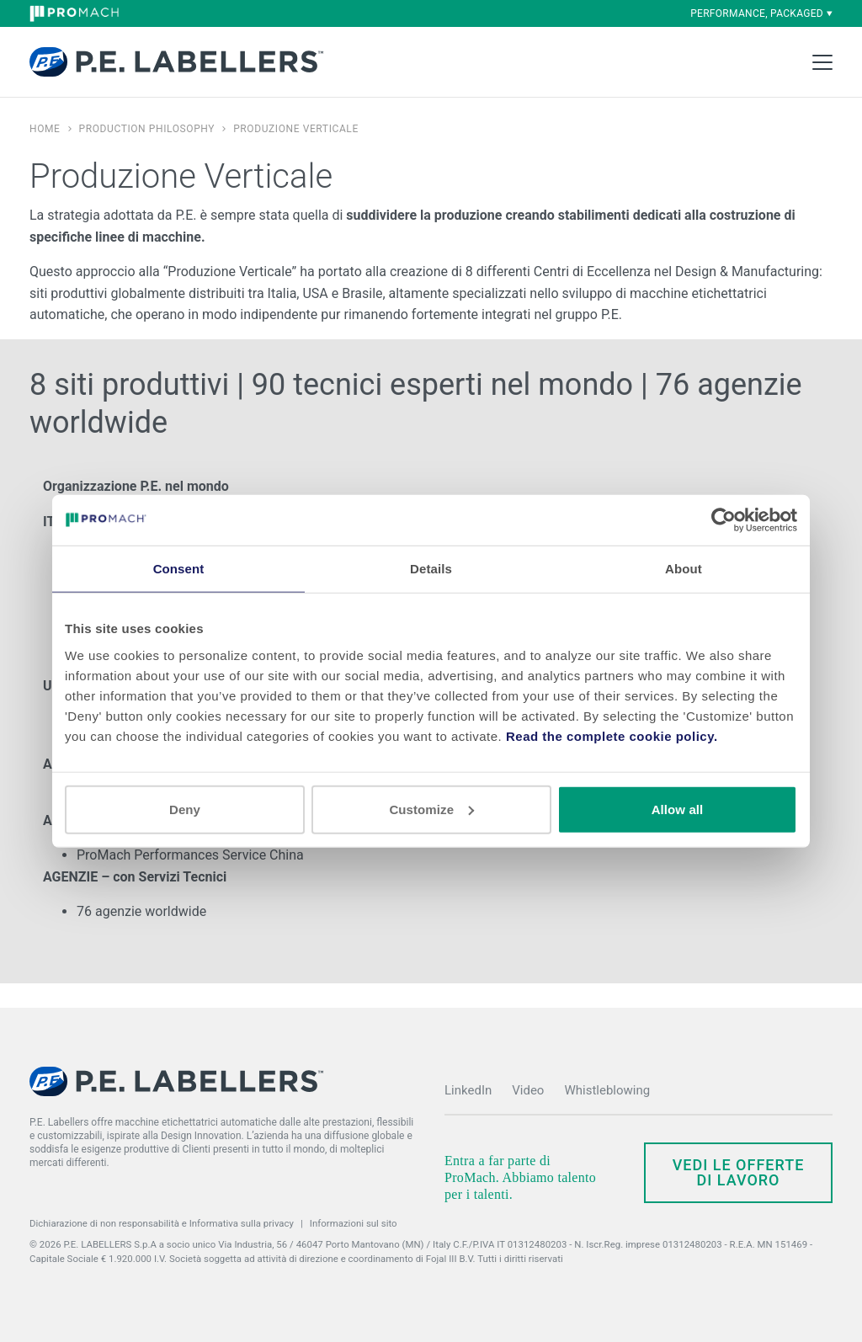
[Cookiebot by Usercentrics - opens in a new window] (723, 520)
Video (528, 1090)
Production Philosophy (147, 129)
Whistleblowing (607, 1090)
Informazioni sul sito (353, 1223)
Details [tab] (431, 569)
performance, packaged (761, 13)
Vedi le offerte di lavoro (739, 1172)
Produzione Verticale (296, 129)
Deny (184, 808)
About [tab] (683, 569)
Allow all (678, 808)
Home (45, 129)
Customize (431, 808)
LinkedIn (468, 1090)
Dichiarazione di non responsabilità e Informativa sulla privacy (161, 1223)
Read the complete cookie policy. (612, 735)
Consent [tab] (179, 569)
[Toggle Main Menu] (822, 62)
